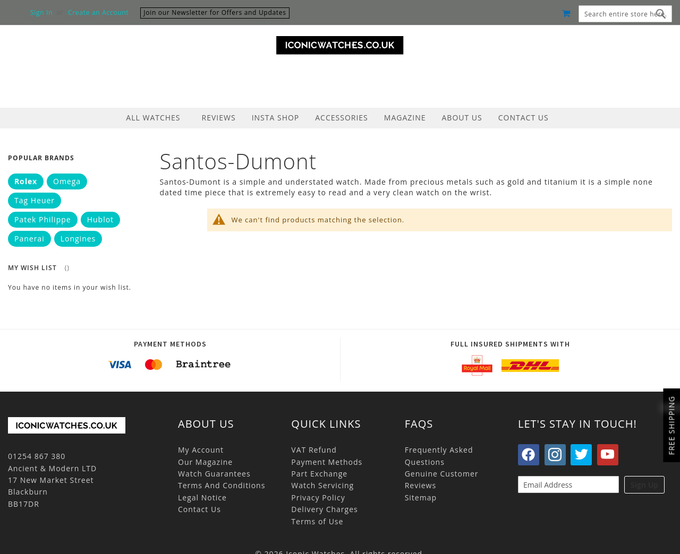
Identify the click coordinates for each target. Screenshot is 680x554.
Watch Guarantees (214, 474)
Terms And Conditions (221, 485)
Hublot (100, 219)
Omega (67, 181)
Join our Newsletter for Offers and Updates (214, 12)
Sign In (41, 12)
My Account (201, 450)
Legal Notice (202, 497)
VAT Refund (314, 450)
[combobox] (625, 13)
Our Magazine (205, 462)
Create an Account (98, 12)
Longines (78, 238)
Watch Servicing (322, 485)
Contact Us (199, 509)
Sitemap (421, 497)
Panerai (29, 238)
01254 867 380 (36, 456)
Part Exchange (319, 474)
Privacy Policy (318, 497)
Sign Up (644, 485)
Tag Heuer (34, 200)
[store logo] (340, 45)
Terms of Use (317, 521)
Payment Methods (326, 462)
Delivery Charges (324, 509)
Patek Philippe (42, 219)
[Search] (661, 13)
